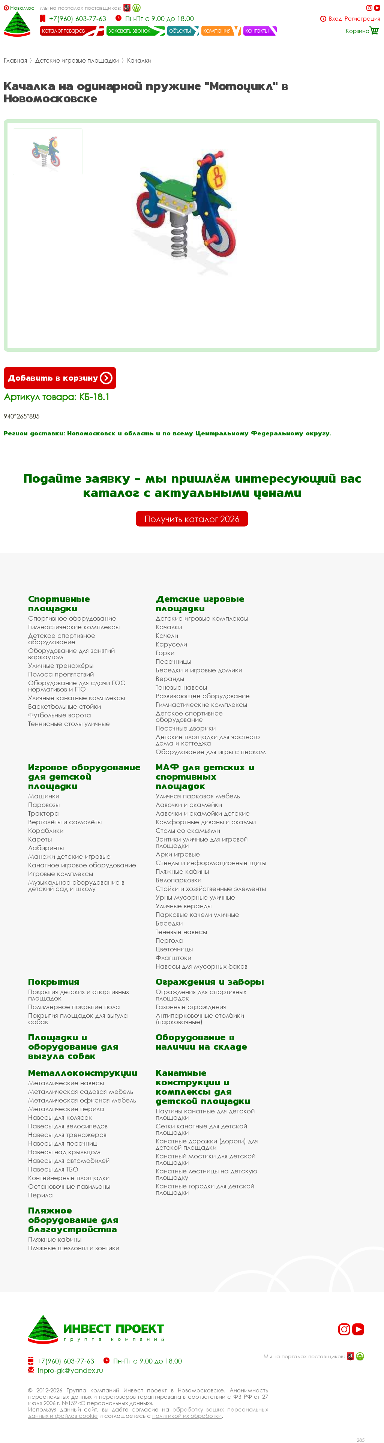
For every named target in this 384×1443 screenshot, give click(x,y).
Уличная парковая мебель (198, 796)
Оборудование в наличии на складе (201, 1041)
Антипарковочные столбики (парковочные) (200, 1018)
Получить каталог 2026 (192, 518)
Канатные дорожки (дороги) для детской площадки (207, 1144)
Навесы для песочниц (62, 1143)
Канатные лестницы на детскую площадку (206, 1174)
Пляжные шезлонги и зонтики (73, 1248)
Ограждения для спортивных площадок (201, 994)
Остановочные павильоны (69, 1186)
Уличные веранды (184, 906)
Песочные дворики (186, 728)
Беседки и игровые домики (199, 670)
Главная (15, 60)
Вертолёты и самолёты (65, 822)
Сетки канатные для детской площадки (201, 1129)
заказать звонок (129, 30)
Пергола (169, 940)
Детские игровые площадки (77, 60)
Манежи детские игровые (69, 856)
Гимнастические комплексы (74, 627)
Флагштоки (173, 957)
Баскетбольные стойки (64, 706)
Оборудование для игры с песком (211, 751)
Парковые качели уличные (197, 914)
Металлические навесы (66, 1083)
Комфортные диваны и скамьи (206, 822)
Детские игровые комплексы (202, 618)
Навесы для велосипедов (68, 1126)
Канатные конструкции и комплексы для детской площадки (203, 1087)
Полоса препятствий (61, 674)
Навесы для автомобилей (69, 1160)
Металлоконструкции (82, 1072)
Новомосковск (22, 7)
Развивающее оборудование (203, 696)
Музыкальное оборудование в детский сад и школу (76, 885)
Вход (335, 18)
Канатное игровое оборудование (82, 865)
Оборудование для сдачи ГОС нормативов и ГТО (77, 686)
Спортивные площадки (59, 603)
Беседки (169, 923)
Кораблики (45, 830)
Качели (167, 635)
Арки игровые (178, 854)
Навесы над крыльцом (64, 1152)
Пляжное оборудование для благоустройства (73, 1220)
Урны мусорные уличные (195, 897)
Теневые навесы (181, 687)
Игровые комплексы (60, 873)
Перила (40, 1195)
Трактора (43, 813)
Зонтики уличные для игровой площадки (202, 842)
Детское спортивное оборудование (61, 638)
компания (217, 30)
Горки (165, 653)
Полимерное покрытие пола (74, 1007)
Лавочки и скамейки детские (203, 813)
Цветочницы (174, 949)
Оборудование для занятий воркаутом (71, 653)
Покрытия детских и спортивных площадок (78, 994)
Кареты (40, 839)
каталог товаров (63, 30)
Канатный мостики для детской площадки (205, 1159)
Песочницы (173, 661)
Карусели (171, 644)
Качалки (139, 60)
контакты (257, 30)
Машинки (43, 796)
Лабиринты (46, 847)
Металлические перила (66, 1109)
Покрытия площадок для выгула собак (78, 1018)
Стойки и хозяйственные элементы (211, 888)
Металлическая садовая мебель (80, 1091)
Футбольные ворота (59, 715)
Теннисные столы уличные (69, 723)
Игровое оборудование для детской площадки (84, 776)
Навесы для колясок (60, 1117)
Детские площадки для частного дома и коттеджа (208, 740)
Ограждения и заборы (210, 981)
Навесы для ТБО (53, 1169)
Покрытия (54, 981)
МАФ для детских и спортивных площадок (205, 776)
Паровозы (44, 804)
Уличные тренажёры (60, 665)
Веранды (170, 678)
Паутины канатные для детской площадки (205, 1114)
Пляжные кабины (182, 871)
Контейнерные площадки (69, 1177)
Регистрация (362, 18)
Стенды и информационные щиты (211, 863)
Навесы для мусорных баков (202, 966)
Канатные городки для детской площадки (205, 1189)
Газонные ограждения (191, 1007)
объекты (180, 30)
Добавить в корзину (60, 378)
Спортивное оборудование (72, 618)
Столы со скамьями (188, 830)
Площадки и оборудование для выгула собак (73, 1046)
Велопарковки (178, 880)
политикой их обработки (187, 1415)
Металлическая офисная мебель (82, 1100)
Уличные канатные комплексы (76, 697)
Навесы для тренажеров (67, 1134)
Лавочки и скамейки (189, 804)
